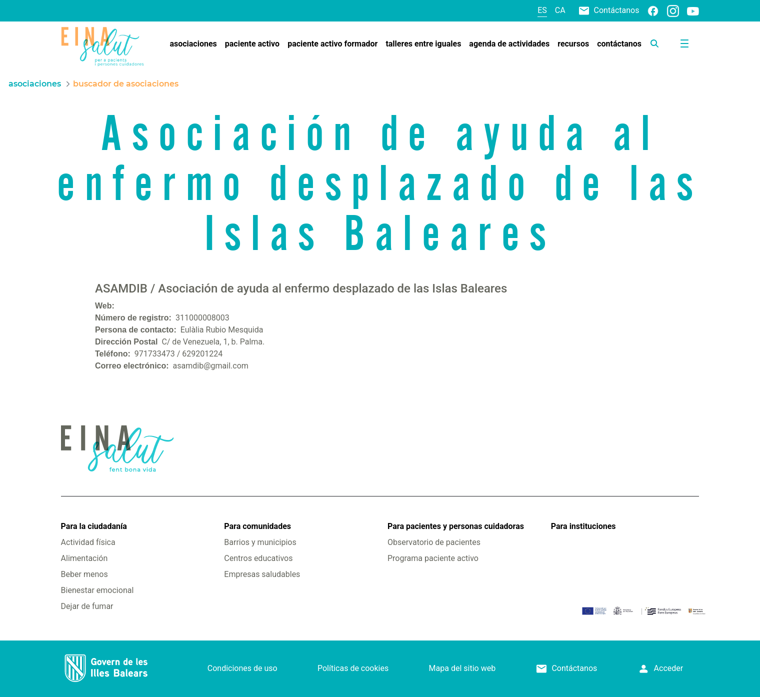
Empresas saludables (262, 574)
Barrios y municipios (260, 542)
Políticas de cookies (353, 668)
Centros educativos (258, 558)
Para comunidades (257, 526)
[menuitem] (193, 44)
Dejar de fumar (87, 606)
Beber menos (84, 574)
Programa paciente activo (433, 558)
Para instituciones (583, 526)
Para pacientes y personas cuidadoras (456, 526)
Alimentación (84, 558)
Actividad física (88, 542)
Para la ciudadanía (94, 526)
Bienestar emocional (97, 590)
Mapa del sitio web (462, 668)
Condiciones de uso (243, 668)
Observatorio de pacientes (434, 542)
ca (560, 10)
